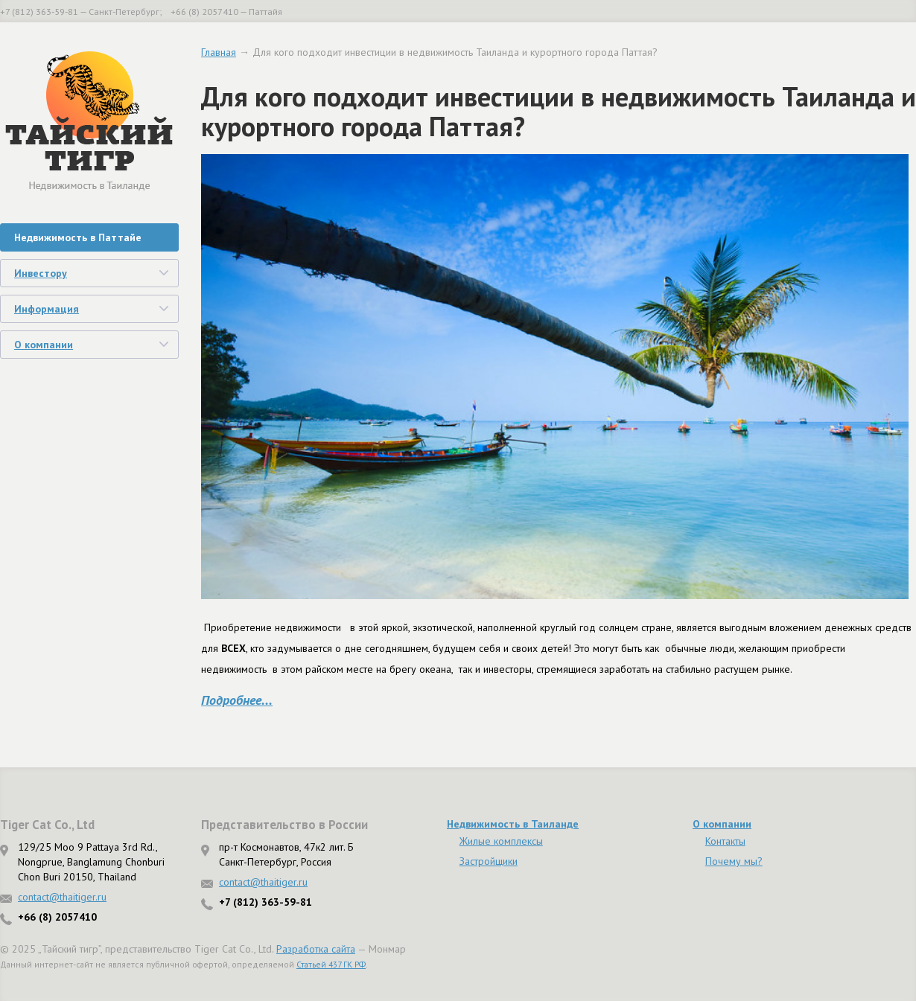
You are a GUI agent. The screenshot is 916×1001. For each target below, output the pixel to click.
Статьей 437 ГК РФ (331, 964)
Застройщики (488, 861)
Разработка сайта (315, 949)
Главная (218, 52)
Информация (46, 309)
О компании (43, 344)
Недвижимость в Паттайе (77, 237)
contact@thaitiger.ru (62, 897)
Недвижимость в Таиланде (513, 824)
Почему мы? (734, 861)
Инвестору (40, 273)
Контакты (725, 841)
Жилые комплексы (501, 841)
